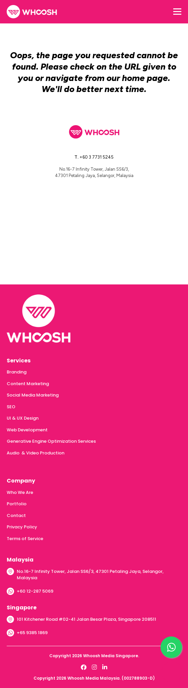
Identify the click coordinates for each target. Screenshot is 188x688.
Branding (16, 372)
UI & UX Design (23, 418)
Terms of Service (25, 538)
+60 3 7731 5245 (96, 157)
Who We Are (20, 492)
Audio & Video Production (35, 453)
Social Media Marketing (33, 395)
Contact (16, 515)
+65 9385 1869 (32, 632)
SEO (11, 407)
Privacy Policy (22, 527)
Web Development (27, 430)
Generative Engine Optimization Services (51, 441)
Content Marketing (28, 383)
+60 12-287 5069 (35, 591)
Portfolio (16, 504)
